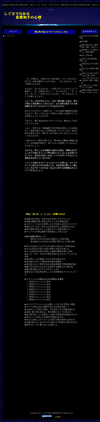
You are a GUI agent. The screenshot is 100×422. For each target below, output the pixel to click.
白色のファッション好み (40, 292)
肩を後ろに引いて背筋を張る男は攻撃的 (43, 262)
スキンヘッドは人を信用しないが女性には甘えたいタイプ (51, 224)
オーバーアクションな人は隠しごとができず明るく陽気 (50, 304)
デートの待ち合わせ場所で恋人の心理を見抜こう (47, 307)
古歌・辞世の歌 (86, 55)
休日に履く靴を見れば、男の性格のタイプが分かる (48, 312)
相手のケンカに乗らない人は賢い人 (41, 325)
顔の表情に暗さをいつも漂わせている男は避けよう (48, 229)
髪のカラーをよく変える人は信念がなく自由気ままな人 (50, 226)
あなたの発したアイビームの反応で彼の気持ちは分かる (50, 320)
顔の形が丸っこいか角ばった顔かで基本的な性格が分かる (51, 314)
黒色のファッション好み (40, 289)
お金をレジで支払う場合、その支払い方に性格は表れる (50, 309)
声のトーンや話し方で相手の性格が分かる (44, 317)
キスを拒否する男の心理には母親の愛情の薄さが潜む (49, 251)
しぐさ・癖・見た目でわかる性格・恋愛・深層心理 (90, 80)
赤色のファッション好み (40, 282)
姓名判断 (84, 41)
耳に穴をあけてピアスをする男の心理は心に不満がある (50, 246)
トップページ (9, 36)
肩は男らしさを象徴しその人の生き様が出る (45, 259)
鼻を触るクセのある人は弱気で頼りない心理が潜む (53, 241)
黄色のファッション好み (40, 284)
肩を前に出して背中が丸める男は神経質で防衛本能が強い (51, 264)
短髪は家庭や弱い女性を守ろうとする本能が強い (47, 221)
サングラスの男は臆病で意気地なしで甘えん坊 (46, 232)
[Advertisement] (51, 56)
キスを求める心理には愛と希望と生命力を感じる (47, 249)
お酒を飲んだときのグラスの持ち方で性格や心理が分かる (51, 322)
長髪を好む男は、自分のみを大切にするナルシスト (48, 219)
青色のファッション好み (40, 287)
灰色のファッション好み (40, 294)
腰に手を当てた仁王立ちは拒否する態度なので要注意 (49, 267)
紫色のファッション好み (40, 299)
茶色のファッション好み (40, 297)
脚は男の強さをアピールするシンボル (42, 269)
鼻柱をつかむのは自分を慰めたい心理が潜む (50, 239)
